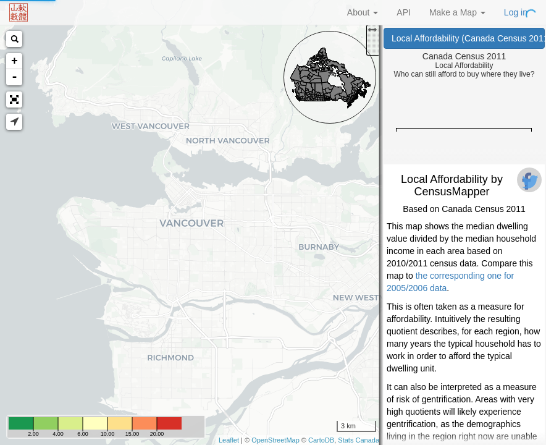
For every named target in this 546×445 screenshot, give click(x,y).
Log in (515, 12)
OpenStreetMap (275, 440)
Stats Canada (358, 440)
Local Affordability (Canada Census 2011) (468, 38)
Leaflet (229, 440)
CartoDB (321, 440)
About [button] (362, 12)
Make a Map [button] (457, 12)
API (404, 12)
